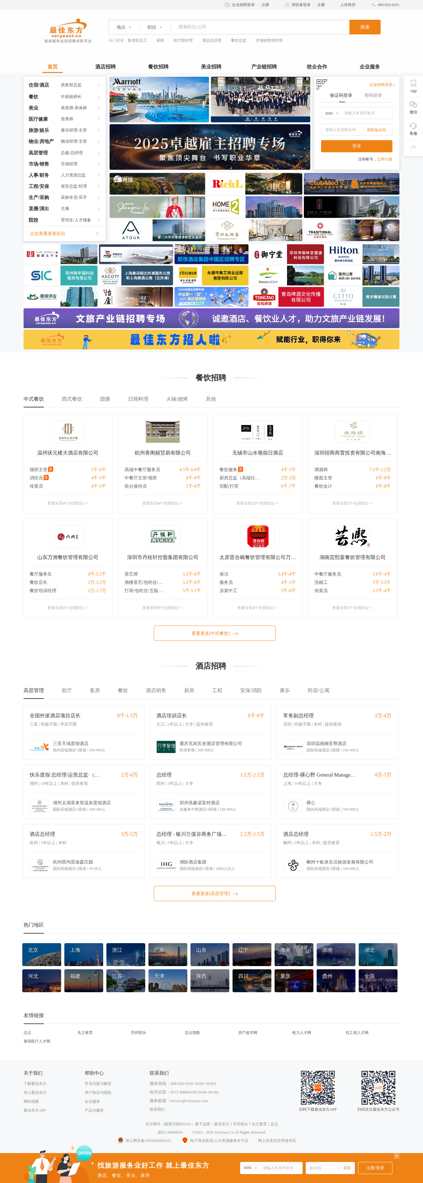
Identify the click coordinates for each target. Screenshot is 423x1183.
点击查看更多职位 (64, 233)
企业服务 (370, 66)
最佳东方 (221, 1124)
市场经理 (69, 163)
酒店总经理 (211, 40)
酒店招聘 (105, 66)
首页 (52, 66)
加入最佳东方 (35, 1092)
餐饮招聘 (158, 66)
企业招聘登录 (243, 5)
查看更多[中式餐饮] (214, 633)
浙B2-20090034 (170, 1132)
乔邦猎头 (138, 1032)
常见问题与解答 (98, 1083)
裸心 (310, 802)
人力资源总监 (73, 175)
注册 (265, 5)
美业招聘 (211, 66)
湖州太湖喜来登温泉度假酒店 (82, 802)
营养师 (67, 119)
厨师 (160, 40)
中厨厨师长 (71, 96)
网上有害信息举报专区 (277, 1140)
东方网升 (153, 1124)
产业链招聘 (264, 66)
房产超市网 (247, 1032)
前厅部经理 (183, 40)
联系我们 (157, 1109)
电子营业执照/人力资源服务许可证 (214, 1140)
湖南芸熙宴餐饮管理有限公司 (352, 557)
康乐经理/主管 (74, 130)
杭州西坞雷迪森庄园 (73, 862)
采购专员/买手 (74, 197)
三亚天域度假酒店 (71, 743)
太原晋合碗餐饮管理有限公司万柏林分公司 (257, 557)
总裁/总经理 (72, 152)
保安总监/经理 (74, 186)
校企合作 (317, 66)
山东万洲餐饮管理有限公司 (67, 557)
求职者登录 (301, 5)
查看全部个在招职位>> (67, 503)
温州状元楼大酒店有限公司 (67, 452)
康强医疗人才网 (37, 1041)
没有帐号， (375, 159)
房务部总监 (71, 84)
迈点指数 (192, 1032)
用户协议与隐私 (98, 1092)
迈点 (27, 1032)
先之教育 (85, 1032)
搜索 (365, 27)
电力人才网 (301, 1032)
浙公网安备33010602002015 (144, 1140)
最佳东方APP (35, 1110)
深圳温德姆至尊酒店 (326, 743)
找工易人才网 (357, 1032)
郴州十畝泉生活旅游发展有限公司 (339, 862)
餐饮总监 (238, 40)
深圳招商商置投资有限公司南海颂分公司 (352, 452)
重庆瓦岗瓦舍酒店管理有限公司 (211, 743)
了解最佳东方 (35, 1083)
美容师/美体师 (74, 107)
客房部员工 (137, 40)
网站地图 (31, 1101)
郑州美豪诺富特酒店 (200, 802)
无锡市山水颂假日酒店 (257, 452)
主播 (65, 208)
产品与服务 (94, 1110)
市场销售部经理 (269, 40)
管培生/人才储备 (76, 220)
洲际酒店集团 (193, 862)
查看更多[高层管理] (214, 894)
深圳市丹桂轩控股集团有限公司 (162, 557)
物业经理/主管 (74, 141)
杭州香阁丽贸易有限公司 (163, 452)
